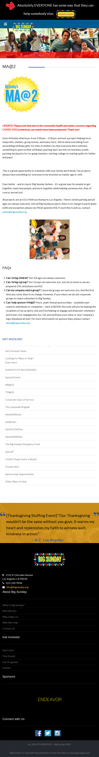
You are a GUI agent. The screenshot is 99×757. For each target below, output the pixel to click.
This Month (8, 656)
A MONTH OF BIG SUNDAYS (20, 369)
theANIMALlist (13, 414)
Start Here (8, 650)
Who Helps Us (10, 616)
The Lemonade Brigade (17, 407)
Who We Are (9, 610)
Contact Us (8, 628)
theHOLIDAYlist (14, 429)
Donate (6, 667)
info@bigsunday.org (17, 587)
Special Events (13, 377)
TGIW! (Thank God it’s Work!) (21, 459)
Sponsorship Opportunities (19, 474)
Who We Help (10, 622)
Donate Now (12, 466)
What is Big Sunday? (13, 605)
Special (9, 451)
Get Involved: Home (15, 351)
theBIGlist (10, 422)
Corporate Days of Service (19, 399)
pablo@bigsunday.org (14, 211)
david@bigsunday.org (18, 322)
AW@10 (9, 384)
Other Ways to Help (15, 481)
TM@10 (9, 392)
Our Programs (10, 662)
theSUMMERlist (14, 436)
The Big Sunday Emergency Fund (22, 444)
